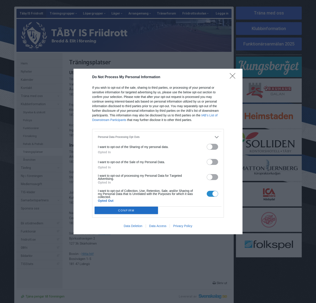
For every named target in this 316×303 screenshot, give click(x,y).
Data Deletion (133, 226)
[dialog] (158, 151)
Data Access (158, 226)
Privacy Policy (182, 226)
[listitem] (158, 137)
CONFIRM (126, 210)
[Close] (234, 77)
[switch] (212, 147)
